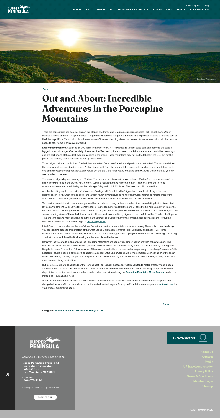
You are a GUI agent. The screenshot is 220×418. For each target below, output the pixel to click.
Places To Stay (162, 9)
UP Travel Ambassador (198, 366)
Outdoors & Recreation (133, 9)
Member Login (203, 381)
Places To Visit (82, 9)
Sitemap (207, 386)
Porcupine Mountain (136, 272)
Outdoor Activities (65, 310)
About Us (207, 351)
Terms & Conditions (200, 376)
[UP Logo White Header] (19, 9)
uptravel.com (166, 284)
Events (181, 9)
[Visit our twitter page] (8, 373)
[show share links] (165, 304)
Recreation (82, 310)
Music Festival (157, 272)
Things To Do (105, 9)
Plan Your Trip (199, 9)
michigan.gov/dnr (97, 221)
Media (209, 361)
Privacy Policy (204, 371)
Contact (207, 356)
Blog (207, 5)
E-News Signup (193, 5)
